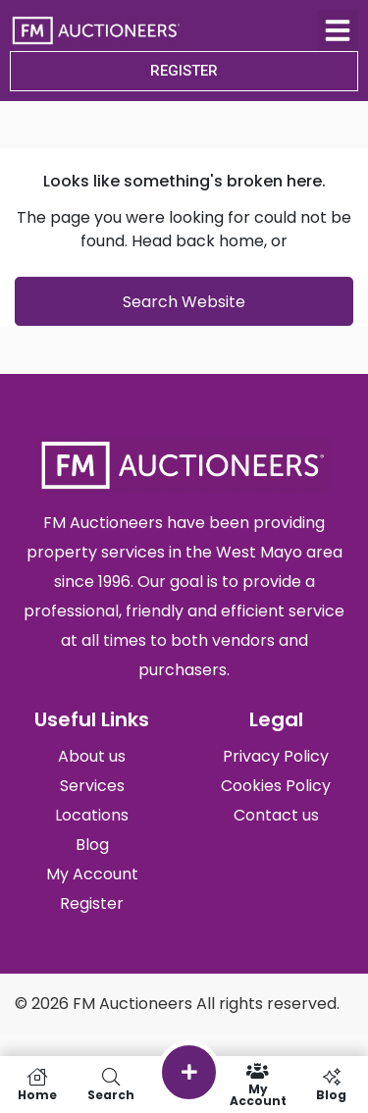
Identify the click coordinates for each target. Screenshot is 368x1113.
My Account (257, 1084)
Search (110, 1084)
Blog (331, 1084)
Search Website (184, 302)
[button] (337, 30)
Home (37, 1084)
